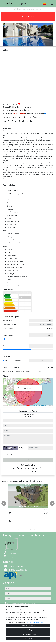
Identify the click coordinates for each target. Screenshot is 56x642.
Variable (18, 360)
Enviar (28, 460)
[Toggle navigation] (52, 4)
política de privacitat (26, 454)
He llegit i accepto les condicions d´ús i (18, 454)
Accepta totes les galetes (28, 625)
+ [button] (5, 380)
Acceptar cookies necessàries (28, 634)
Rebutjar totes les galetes (28, 630)
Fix (6, 360)
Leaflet (35, 405)
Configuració (28, 638)
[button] (3, 503)
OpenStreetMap (43, 405)
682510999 (28, 416)
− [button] (5, 383)
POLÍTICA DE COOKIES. (34, 622)
